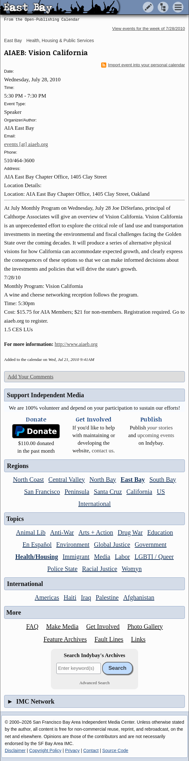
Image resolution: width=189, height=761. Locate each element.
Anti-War (62, 532)
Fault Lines (108, 639)
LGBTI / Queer (154, 556)
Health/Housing (36, 556)
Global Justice (112, 544)
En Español (37, 544)
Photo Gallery (145, 626)
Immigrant (76, 556)
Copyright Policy (45, 750)
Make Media (62, 626)
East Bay (13, 40)
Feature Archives (65, 639)
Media (102, 556)
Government (150, 544)
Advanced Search (95, 682)
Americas (47, 597)
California (139, 491)
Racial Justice (99, 568)
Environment (72, 544)
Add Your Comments (30, 377)
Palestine (107, 597)
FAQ (32, 626)
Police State (62, 568)
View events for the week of (148, 28)
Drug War (130, 532)
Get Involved (103, 626)
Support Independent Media (45, 395)
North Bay (102, 479)
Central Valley (66, 479)
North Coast (28, 479)
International (94, 503)
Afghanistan (138, 597)
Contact (91, 750)
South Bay (162, 479)
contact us (102, 451)
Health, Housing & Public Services (60, 40)
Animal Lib (31, 532)
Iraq (86, 597)
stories (160, 428)
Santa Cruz (108, 491)
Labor (122, 556)
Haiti (70, 597)
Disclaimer (15, 750)
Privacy (72, 750)
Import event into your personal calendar (143, 65)
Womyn (132, 568)
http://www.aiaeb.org (76, 344)
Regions (18, 465)
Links (138, 639)
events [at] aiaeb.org (26, 144)
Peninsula (77, 491)
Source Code (115, 750)
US (161, 491)
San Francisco (42, 491)
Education (160, 532)
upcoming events (155, 435)
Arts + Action (96, 532)
